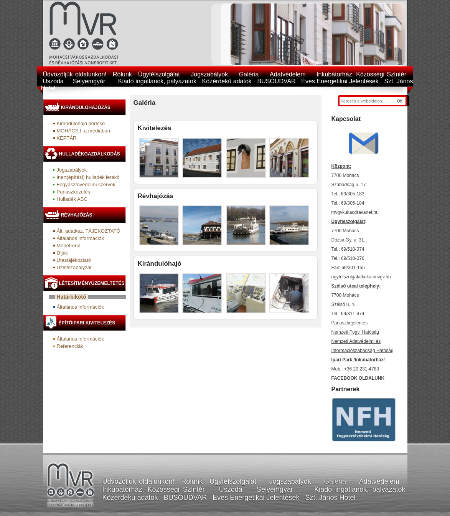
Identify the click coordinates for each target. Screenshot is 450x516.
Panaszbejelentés (349, 323)
